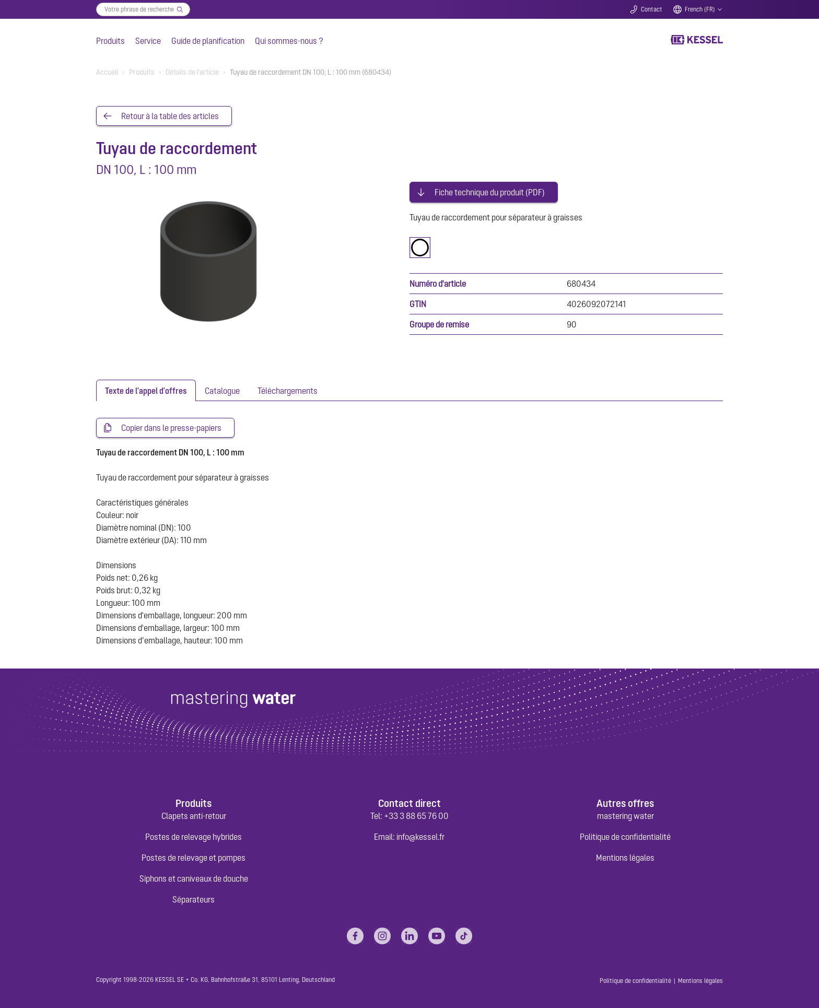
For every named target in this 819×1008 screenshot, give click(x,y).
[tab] (146, 390)
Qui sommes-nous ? (289, 40)
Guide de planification (207, 40)
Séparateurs (193, 899)
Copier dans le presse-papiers (171, 427)
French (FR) (700, 9)
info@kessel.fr (420, 836)
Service (148, 40)
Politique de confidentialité (625, 836)
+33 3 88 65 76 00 (416, 816)
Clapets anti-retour (193, 816)
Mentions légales (625, 857)
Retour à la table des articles (170, 116)
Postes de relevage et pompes (193, 857)
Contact (651, 9)
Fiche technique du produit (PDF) (490, 192)
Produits (110, 40)
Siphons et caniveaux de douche (193, 878)
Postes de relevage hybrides (193, 836)
